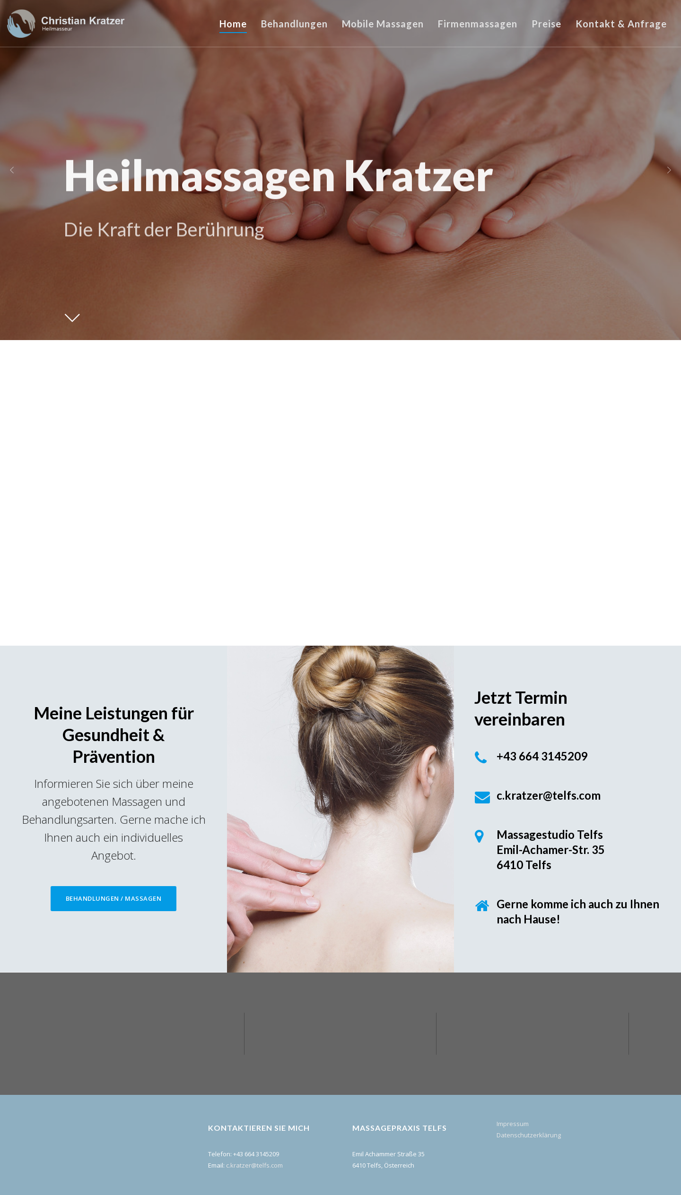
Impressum (513, 1123)
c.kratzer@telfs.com (254, 1165)
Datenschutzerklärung (529, 1135)
